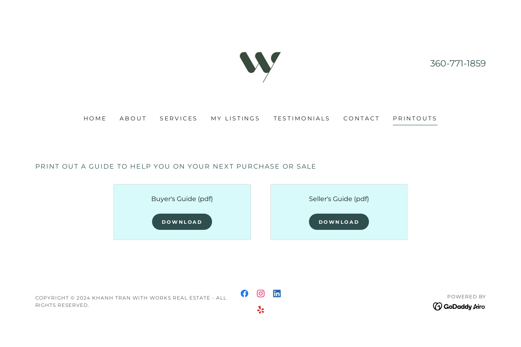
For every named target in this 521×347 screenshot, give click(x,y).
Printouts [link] (415, 118)
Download (182, 222)
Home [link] (95, 118)
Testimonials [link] (302, 118)
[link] (260, 62)
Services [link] (179, 118)
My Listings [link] (236, 118)
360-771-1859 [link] (458, 63)
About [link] (133, 118)
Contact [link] (361, 118)
